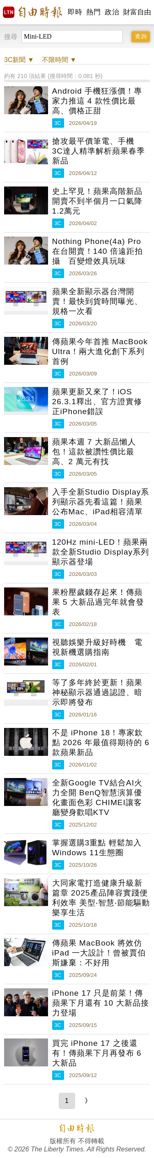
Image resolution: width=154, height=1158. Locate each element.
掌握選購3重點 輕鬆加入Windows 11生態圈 (97, 847)
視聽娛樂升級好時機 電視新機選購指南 (97, 647)
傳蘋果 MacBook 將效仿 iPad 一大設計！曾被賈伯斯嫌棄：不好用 (99, 953)
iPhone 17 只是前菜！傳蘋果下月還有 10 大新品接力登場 (100, 1003)
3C (58, 123)
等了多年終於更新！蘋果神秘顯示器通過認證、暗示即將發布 (97, 692)
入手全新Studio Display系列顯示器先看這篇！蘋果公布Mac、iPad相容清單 (100, 502)
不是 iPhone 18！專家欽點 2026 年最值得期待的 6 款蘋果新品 (100, 742)
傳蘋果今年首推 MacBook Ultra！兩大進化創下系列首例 (100, 351)
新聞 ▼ (19, 59)
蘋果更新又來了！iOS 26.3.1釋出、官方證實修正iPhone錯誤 (97, 401)
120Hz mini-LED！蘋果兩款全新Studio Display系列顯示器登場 (100, 552)
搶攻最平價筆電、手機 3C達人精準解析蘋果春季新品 (98, 151)
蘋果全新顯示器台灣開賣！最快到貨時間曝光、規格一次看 (97, 301)
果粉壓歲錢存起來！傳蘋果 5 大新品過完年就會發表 (98, 602)
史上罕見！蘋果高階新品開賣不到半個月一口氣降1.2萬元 (97, 201)
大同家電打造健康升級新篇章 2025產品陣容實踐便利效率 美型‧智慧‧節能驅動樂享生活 (101, 898)
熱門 (93, 12)
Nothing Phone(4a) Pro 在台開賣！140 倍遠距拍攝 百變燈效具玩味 (97, 251)
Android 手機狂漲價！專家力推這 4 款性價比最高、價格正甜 (97, 101)
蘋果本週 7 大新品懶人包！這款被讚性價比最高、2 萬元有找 (94, 451)
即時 (75, 12)
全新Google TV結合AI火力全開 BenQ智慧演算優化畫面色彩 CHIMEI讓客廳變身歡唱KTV (97, 797)
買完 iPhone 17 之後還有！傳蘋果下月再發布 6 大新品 (97, 1053)
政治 (112, 12)
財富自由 (137, 12)
